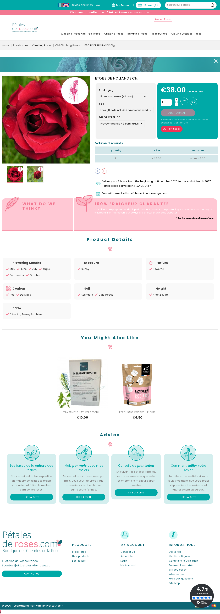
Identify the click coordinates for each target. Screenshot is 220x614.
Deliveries (175, 552)
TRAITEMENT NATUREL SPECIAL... (82, 412)
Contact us (31, 573)
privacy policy (178, 569)
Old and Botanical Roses (186, 33)
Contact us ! (181, 122)
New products (81, 556)
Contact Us (127, 552)
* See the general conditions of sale (194, 218)
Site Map (174, 583)
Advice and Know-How (86, 5)
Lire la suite (31, 497)
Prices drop (79, 552)
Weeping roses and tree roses (80, 33)
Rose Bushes (159, 33)
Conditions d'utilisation (183, 560)
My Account (128, 565)
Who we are (176, 574)
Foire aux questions (181, 578)
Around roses (163, 19)
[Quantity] (166, 102)
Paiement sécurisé (181, 565)
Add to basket (177, 112)
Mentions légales (179, 556)
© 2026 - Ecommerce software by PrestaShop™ (32, 605)
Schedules (127, 556)
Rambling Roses (137, 33)
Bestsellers (79, 560)
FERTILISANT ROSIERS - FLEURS (137, 412)
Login (123, 560)
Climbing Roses (113, 33)
